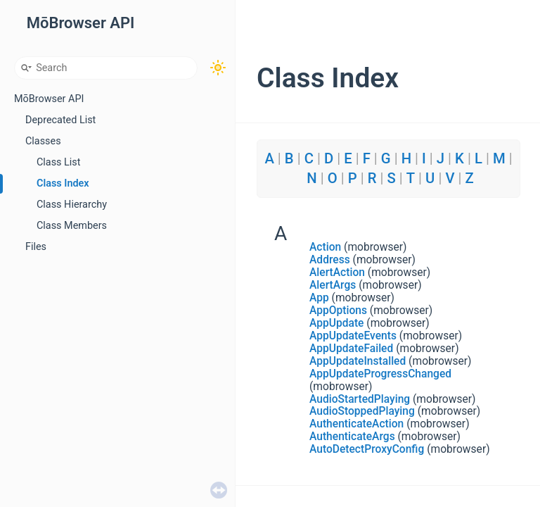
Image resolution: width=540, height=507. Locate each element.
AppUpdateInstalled (357, 361)
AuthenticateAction (356, 424)
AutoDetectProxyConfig (366, 449)
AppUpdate (336, 323)
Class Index (63, 183)
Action (325, 247)
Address (329, 260)
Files (35, 247)
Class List (59, 162)
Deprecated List (60, 120)
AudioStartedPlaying (359, 399)
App (319, 298)
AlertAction (337, 272)
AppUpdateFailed (351, 348)
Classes (43, 141)
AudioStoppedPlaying (362, 411)
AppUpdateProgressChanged (380, 374)
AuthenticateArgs (352, 436)
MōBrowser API (49, 99)
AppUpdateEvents (353, 336)
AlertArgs (332, 285)
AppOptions (338, 310)
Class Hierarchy (72, 205)
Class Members (72, 226)
